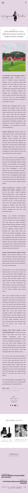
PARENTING (14, 401)
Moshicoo (18, 488)
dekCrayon (14, 398)
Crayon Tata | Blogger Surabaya (12, 487)
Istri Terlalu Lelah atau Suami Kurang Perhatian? (15, 482)
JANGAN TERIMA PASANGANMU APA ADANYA (12, 476)
